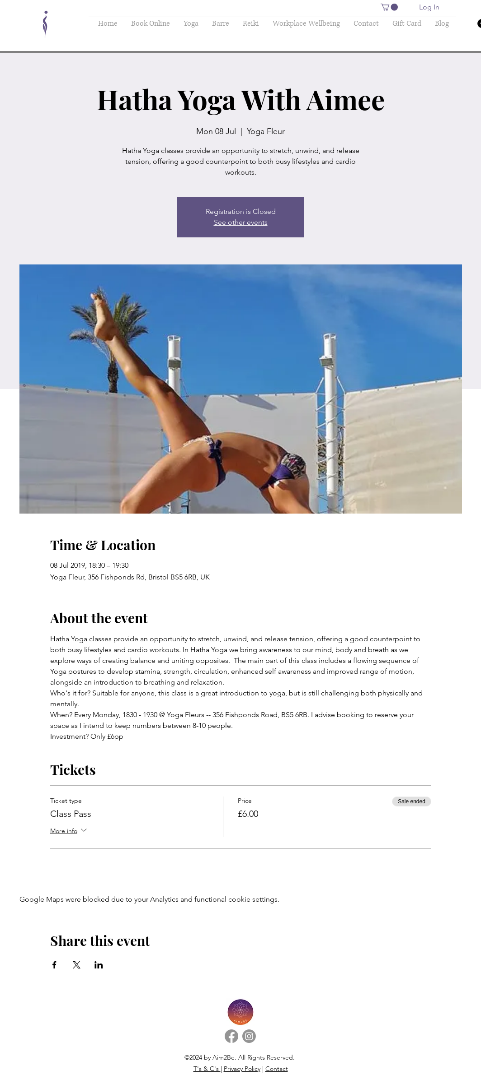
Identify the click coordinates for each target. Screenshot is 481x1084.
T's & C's (207, 1069)
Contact (276, 1069)
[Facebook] (231, 1036)
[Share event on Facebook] (54, 964)
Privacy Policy (242, 1069)
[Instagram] (249, 1036)
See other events (241, 222)
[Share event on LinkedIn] (98, 964)
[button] (389, 7)
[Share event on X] (76, 964)
